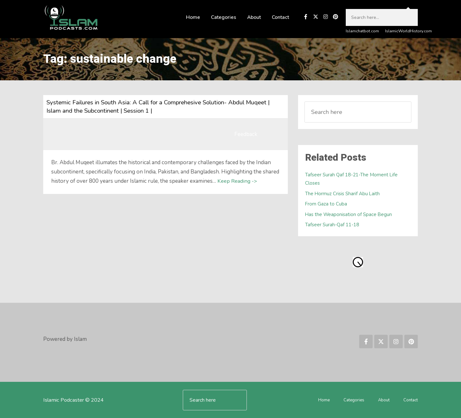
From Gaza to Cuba (326, 204)
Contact (280, 17)
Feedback (245, 134)
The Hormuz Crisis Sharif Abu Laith (343, 193)
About (254, 17)
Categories (223, 17)
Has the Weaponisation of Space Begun (349, 214)
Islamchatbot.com (362, 31)
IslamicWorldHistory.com (408, 31)
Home (193, 17)
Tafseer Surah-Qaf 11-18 (333, 224)
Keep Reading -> (237, 181)
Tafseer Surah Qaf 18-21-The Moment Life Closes (352, 179)
